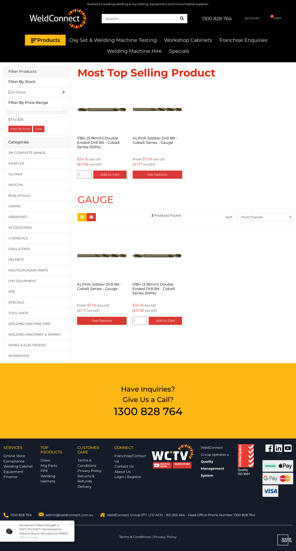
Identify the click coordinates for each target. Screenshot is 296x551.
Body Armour (19, 195)
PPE (11, 292)
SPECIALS (16, 302)
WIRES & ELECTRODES (27, 345)
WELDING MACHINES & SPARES (34, 334)
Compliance (13, 461)
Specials (179, 51)
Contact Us (124, 466)
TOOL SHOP (18, 313)
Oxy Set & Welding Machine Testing (113, 40)
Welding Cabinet (18, 466)
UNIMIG (14, 206)
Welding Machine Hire (134, 51)
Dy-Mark (15, 174)
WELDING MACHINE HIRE (29, 324)
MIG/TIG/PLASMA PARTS (28, 270)
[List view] (91, 217)
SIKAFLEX (16, 163)
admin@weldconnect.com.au (69, 515)
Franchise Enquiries (243, 40)
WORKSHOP (18, 356)
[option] (102, 133)
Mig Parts (48, 465)
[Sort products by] (265, 217)
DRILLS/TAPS (19, 249)
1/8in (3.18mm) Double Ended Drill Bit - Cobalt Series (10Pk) (98, 142)
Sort (228, 217)
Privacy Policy (89, 471)
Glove (45, 460)
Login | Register (127, 477)
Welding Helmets (47, 479)
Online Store (14, 456)
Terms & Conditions (86, 463)
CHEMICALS (18, 238)
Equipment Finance (13, 474)
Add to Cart (110, 174)
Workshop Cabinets (188, 40)
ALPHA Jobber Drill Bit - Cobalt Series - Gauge (155, 140)
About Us (122, 471)
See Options (157, 174)
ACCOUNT (249, 18)
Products (45, 40)
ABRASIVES (17, 217)
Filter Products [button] (22, 71)
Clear (38, 129)
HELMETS (16, 259)
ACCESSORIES (20, 227)
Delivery (84, 486)
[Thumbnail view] (82, 217)
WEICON (15, 185)
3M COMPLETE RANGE (26, 153)
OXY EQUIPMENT (22, 281)
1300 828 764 (217, 18)
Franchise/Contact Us (130, 458)
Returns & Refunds (85, 479)
